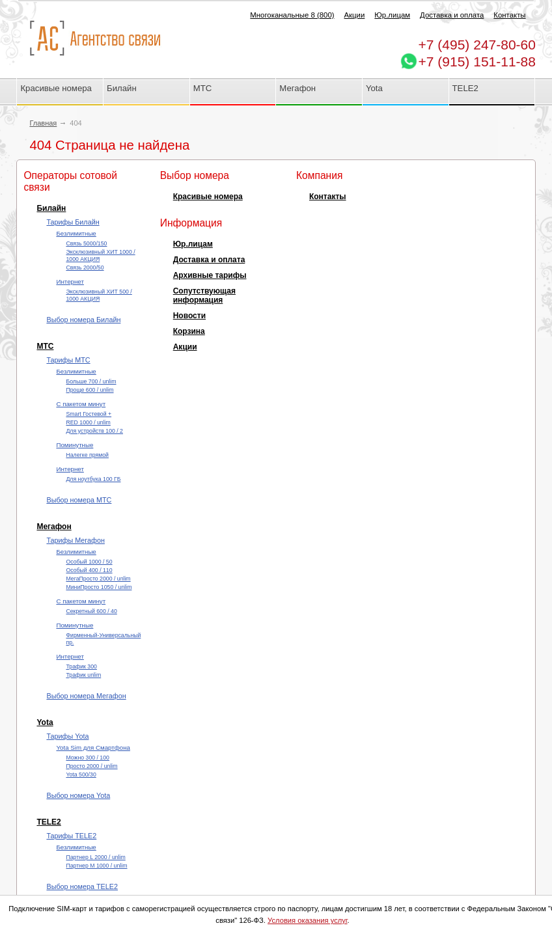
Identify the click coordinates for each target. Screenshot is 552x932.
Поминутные (74, 444)
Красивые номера (57, 88)
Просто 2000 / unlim (91, 766)
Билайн (122, 88)
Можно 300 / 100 (87, 757)
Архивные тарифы (210, 275)
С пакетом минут (80, 403)
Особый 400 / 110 (89, 570)
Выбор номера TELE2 (82, 886)
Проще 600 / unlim (89, 390)
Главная (43, 123)
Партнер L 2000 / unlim (95, 857)
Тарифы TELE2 (71, 836)
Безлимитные (76, 233)
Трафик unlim (83, 675)
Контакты (509, 15)
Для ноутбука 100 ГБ (93, 479)
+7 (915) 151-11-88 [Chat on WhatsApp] (477, 61)
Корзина (189, 331)
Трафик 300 (81, 666)
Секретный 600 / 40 (91, 611)
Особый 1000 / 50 (89, 561)
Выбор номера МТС (78, 500)
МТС (202, 88)
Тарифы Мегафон (75, 540)
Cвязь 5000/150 (86, 243)
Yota (374, 88)
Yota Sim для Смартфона (93, 747)
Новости (189, 315)
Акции (354, 15)
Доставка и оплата (452, 15)
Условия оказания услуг (308, 920)
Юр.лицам (392, 15)
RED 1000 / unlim (88, 422)
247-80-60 (477, 44)
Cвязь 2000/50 (85, 267)
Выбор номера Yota (78, 795)
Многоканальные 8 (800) (292, 15)
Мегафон (297, 88)
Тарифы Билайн (72, 222)
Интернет (69, 281)
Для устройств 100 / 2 (94, 431)
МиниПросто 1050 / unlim (98, 587)
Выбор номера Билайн (83, 319)
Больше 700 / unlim (91, 381)
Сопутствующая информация (204, 295)
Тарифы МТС (68, 360)
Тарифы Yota (67, 736)
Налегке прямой (87, 455)
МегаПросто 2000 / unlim (98, 578)
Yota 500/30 (81, 774)
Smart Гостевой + (88, 414)
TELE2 (465, 88)
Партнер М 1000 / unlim (96, 865)
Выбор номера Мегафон (86, 696)
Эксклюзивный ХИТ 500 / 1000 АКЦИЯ (98, 295)
